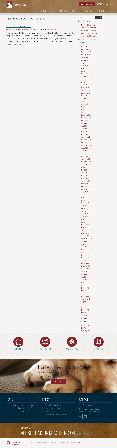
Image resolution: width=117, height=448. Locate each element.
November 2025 (86, 52)
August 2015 (85, 302)
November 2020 (86, 162)
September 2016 (86, 271)
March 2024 (85, 88)
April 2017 (84, 252)
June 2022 (84, 129)
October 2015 (85, 299)
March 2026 (85, 46)
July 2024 (84, 79)
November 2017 (86, 233)
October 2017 (85, 236)
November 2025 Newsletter (89, 33)
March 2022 (85, 134)
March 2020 (85, 175)
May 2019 (84, 197)
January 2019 (85, 206)
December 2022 (86, 115)
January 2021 (85, 159)
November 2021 (86, 140)
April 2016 (84, 285)
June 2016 (84, 280)
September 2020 (86, 164)
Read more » (18, 44)
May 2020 (84, 170)
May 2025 (84, 68)
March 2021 (85, 156)
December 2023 (86, 93)
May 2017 (84, 249)
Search (98, 17)
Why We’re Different (53, 405)
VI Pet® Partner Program (55, 414)
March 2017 (85, 255)
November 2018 (86, 208)
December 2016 (86, 263)
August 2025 (85, 60)
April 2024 (84, 85)
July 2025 (84, 63)
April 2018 (84, 222)
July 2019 (84, 195)
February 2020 (85, 178)
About (52, 11)
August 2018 (85, 214)
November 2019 (86, 186)
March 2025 (85, 74)
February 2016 (85, 291)
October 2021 (85, 142)
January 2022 (85, 137)
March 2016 (85, 288)
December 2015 (86, 296)
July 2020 (84, 167)
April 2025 (84, 71)
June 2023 (84, 104)
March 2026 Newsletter (88, 25)
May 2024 (84, 82)
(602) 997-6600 (104, 4)
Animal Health (85, 325)
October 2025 (85, 55)
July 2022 (84, 126)
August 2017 (85, 241)
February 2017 (85, 258)
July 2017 (84, 244)
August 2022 (85, 123)
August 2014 (85, 318)
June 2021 (84, 151)
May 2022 (84, 131)
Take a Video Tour (52, 408)
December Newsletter (18, 26)
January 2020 (85, 181)
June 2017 (84, 247)
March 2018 (85, 225)
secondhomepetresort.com (28, 30)
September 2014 (86, 315)
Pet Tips (83, 328)
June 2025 (84, 66)
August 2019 (85, 192)
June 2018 (84, 217)
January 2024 (85, 90)
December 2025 (86, 49)
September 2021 (86, 145)
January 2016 (85, 293)
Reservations (87, 4)
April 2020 (84, 173)
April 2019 (84, 200)
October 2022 (85, 120)
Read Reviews (58, 381)
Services (64, 11)
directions (98, 412)
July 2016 (84, 277)
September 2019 (86, 189)
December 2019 (86, 184)
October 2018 (85, 211)
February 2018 (85, 228)
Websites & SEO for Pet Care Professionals (60, 442)
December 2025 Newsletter (89, 30)
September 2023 (86, 96)
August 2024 (85, 77)
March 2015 (85, 310)
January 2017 (85, 260)
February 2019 (85, 203)
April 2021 (84, 153)
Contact (104, 11)
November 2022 (86, 118)
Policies (77, 11)
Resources (91, 11)
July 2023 (84, 101)
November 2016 (86, 266)
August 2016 (85, 274)
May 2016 (84, 282)
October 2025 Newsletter (89, 36)
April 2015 (84, 307)
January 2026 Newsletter (89, 28)
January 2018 (85, 230)
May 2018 (84, 219)
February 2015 (85, 313)
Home (43, 11)
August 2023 (85, 98)
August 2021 (85, 148)
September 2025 (86, 57)
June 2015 (84, 304)
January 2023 (85, 112)
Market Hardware (78, 442)
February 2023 (85, 109)
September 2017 (86, 239)
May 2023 (84, 107)
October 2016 (85, 269)
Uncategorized (51, 30)
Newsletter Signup (52, 411)
